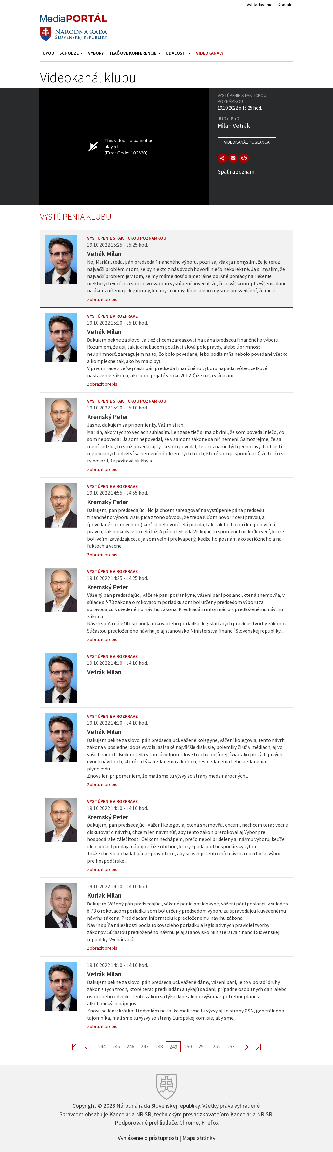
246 (130, 1046)
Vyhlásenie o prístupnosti (148, 1137)
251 (202, 1046)
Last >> (254, 1046)
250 (188, 1046)
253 (231, 1046)
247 (145, 1046)
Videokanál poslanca (247, 142)
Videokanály (209, 53)
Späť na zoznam (236, 171)
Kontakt (285, 4)
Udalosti (178, 53)
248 (159, 1046)
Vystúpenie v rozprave (112, 316)
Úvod (48, 53)
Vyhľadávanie (260, 4)
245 (116, 1046)
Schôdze (71, 53)
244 (102, 1046)
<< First (78, 1046)
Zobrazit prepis (102, 299)
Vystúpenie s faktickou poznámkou (126, 238)
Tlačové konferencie (135, 53)
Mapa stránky (198, 1137)
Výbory (96, 53)
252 (216, 1046)
